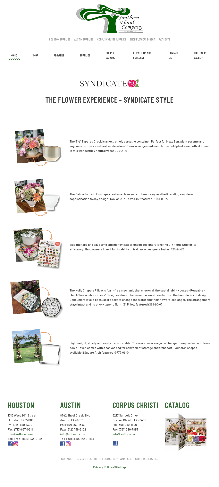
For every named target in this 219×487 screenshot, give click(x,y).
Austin (70, 405)
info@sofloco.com (20, 434)
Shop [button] (35, 55)
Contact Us (173, 55)
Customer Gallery (200, 55)
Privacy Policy (102, 467)
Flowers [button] (59, 55)
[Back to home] (109, 18)
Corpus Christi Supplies (111, 39)
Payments (164, 39)
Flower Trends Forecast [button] (142, 55)
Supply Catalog (110, 55)
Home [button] (14, 55)
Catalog (177, 405)
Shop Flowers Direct (142, 39)
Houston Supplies (59, 39)
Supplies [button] (85, 55)
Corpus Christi (136, 405)
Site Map (120, 467)
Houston (21, 405)
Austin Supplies (83, 39)
